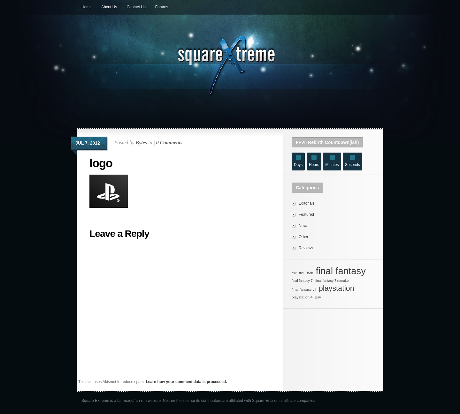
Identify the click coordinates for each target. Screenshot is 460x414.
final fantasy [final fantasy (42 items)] (341, 271)
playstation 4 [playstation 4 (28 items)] (302, 297)
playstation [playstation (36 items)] (336, 288)
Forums (161, 7)
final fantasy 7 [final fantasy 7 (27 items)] (302, 280)
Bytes (141, 142)
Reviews (306, 248)
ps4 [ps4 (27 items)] (318, 297)
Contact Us (135, 7)
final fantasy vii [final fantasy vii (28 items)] (304, 289)
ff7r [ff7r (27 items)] (294, 273)
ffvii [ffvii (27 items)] (301, 273)
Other (303, 237)
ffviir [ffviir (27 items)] (310, 273)
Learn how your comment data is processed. (186, 382)
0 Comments (169, 142)
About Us (109, 7)
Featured (306, 214)
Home (86, 7)
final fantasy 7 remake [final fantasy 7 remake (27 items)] (332, 280)
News (303, 225)
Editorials (306, 203)
